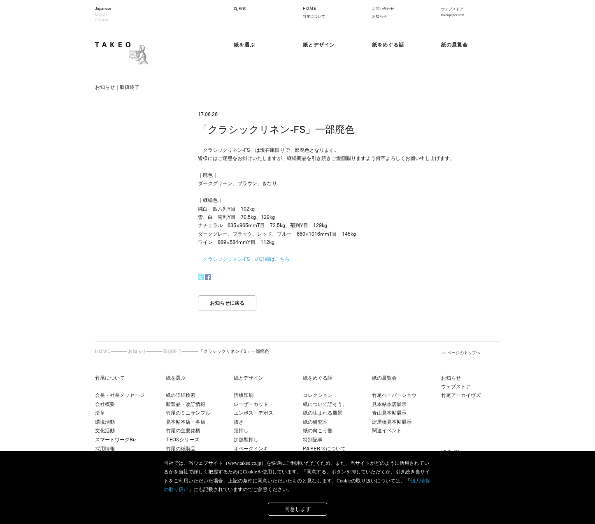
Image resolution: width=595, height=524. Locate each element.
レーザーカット (251, 404)
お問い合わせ (383, 9)
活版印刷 (243, 395)
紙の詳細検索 (180, 395)
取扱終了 (172, 351)
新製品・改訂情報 (185, 404)
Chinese (101, 20)
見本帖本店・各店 (185, 422)
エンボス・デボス (253, 413)
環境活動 (105, 422)
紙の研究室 (315, 422)
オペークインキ (251, 449)
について (324, 449)
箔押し (241, 431)
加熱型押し (246, 440)
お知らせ (379, 16)
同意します (297, 509)
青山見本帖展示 (389, 413)
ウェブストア (456, 387)
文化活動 (105, 431)
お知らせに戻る (227, 303)
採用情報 (105, 449)
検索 (242, 9)
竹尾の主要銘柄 (183, 431)
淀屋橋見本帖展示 (391, 422)
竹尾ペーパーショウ (394, 395)
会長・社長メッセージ (119, 395)
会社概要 (105, 404)
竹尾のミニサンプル (188, 413)
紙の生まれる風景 (322, 413)
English (101, 14)
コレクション (317, 395)
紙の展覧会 (384, 378)
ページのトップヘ (463, 352)
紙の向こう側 (317, 431)
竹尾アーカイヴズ (461, 395)
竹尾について (314, 16)
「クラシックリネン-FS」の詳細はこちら (244, 259)
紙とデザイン (248, 378)
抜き (239, 422)
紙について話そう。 (325, 404)
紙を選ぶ (176, 378)
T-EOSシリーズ (182, 440)
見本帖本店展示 (389, 404)
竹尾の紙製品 (180, 449)
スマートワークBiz (115, 440)
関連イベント (387, 431)
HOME (309, 9)
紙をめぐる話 (317, 378)
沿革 (100, 413)
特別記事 (313, 440)
